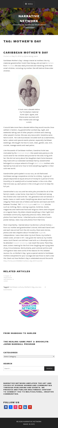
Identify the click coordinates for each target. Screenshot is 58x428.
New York (40, 204)
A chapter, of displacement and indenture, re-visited (9, 278)
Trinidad (11, 66)
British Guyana (27, 204)
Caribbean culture (16, 287)
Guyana (41, 233)
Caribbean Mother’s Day (25, 52)
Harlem (51, 63)
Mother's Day (29, 287)
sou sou (38, 287)
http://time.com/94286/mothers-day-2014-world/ (22, 261)
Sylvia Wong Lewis (31, 56)
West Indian (38, 163)
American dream (23, 153)
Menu (30, 4)
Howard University (20, 243)
